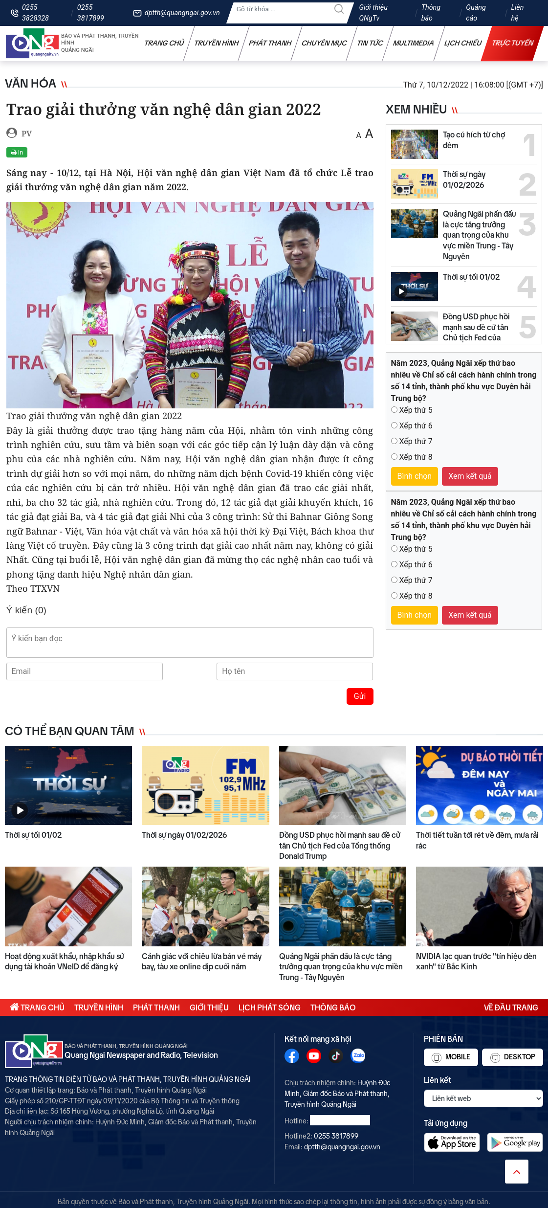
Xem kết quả (470, 476)
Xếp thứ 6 (415, 425)
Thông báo (431, 12)
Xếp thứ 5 (415, 410)
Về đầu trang (511, 1007)
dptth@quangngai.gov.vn (182, 13)
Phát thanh (270, 43)
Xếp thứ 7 (415, 441)
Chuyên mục (324, 43)
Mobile (451, 1058)
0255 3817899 (90, 12)
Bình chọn (414, 476)
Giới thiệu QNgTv (373, 12)
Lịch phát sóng (270, 1007)
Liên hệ (517, 12)
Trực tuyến (513, 43)
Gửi (360, 696)
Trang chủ (164, 43)
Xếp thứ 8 (415, 457)
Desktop (512, 1058)
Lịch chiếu (463, 43)
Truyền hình (216, 43)
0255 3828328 (35, 12)
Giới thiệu (209, 1007)
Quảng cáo (475, 12)
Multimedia (414, 43)
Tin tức (370, 43)
